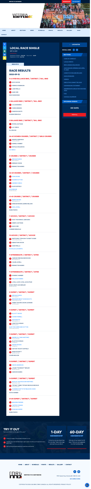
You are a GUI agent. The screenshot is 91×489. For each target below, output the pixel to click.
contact (69, 464)
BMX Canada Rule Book (72, 65)
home (21, 464)
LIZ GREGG (12, 150)
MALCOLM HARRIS (17, 278)
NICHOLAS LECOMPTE (16, 248)
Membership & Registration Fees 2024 (75, 89)
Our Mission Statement (72, 85)
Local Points (68, 61)
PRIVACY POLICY (66, 484)
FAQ (65, 93)
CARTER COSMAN (17, 405)
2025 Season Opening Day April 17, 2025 (74, 68)
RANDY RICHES (16, 199)
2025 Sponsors (69, 76)
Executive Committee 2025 (73, 82)
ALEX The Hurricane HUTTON (18, 327)
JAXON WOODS (17, 344)
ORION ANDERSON (17, 365)
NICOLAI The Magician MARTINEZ (22, 381)
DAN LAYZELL (16, 207)
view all (75, 114)
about (28, 464)
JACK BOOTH (16, 319)
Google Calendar (70, 96)
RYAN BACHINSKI (17, 409)
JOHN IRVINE (16, 176)
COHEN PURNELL (17, 316)
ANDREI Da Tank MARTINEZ (20, 337)
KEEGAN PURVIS (17, 159)
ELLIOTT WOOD (17, 313)
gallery (61, 464)
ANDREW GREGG (17, 183)
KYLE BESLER (13, 189)
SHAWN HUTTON (17, 179)
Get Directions (75, 478)
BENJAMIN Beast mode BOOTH (22, 299)
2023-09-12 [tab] (15, 64)
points (45, 464)
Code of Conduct (70, 58)
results (53, 464)
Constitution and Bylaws (73, 73)
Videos (66, 79)
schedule (36, 464)
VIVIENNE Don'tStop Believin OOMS (24, 389)
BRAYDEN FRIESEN (17, 402)
